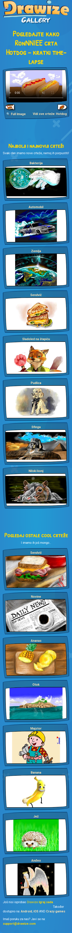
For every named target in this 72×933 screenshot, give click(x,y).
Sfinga (36, 427)
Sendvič (36, 295)
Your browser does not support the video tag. (36, 86)
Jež (36, 816)
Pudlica (36, 383)
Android (26, 911)
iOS (35, 911)
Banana (36, 772)
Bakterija (36, 163)
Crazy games (55, 911)
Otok (36, 684)
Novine (36, 596)
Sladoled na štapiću (36, 339)
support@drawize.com (19, 923)
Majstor (36, 728)
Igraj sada (46, 902)
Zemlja (36, 251)
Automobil (36, 207)
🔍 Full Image (16, 114)
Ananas (36, 641)
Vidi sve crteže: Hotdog (50, 114)
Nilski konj (36, 471)
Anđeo (36, 860)
